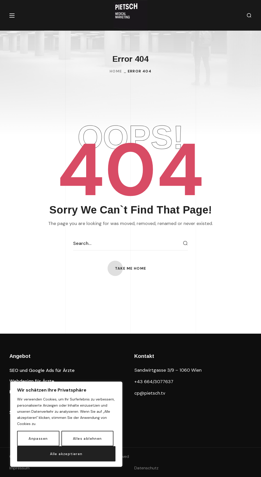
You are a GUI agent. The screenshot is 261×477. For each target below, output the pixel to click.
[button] (249, 15)
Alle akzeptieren (66, 453)
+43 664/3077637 (153, 382)
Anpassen (38, 438)
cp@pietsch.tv (149, 393)
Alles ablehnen (87, 438)
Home (116, 71)
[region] (66, 424)
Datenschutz (146, 468)
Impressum (19, 468)
